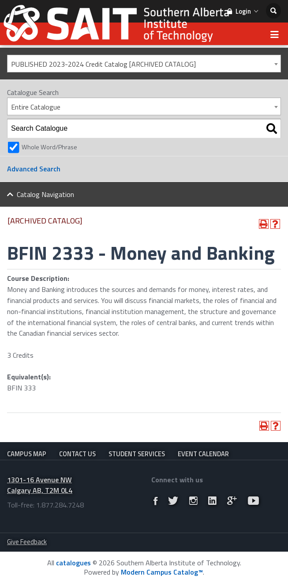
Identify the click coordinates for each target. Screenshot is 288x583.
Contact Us (77, 454)
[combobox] (144, 63)
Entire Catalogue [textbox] (35, 107)
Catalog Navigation (45, 194)
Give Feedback (27, 542)
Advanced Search (33, 168)
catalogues (73, 562)
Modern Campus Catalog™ (162, 572)
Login (242, 11)
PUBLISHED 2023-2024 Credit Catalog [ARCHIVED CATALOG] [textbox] (103, 64)
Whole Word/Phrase (49, 147)
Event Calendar (203, 454)
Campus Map (26, 454)
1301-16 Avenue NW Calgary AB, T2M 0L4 (39, 485)
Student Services (136, 454)
